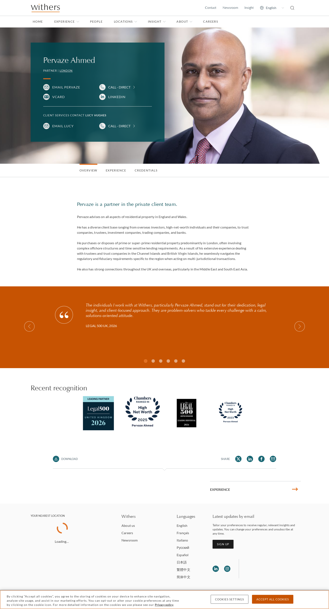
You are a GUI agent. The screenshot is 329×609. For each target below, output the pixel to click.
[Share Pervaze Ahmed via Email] (273, 459)
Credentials (146, 170)
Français (183, 533)
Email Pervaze (66, 87)
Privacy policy (164, 604)
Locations (125, 21)
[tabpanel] (98, 413)
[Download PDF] (65, 459)
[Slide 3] (168, 361)
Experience (66, 21)
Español (182, 555)
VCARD (58, 97)
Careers (210, 21)
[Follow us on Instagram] (227, 569)
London (66, 70)
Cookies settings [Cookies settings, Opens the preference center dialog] (229, 599)
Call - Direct (119, 87)
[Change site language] (272, 7)
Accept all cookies (272, 599)
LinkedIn (116, 97)
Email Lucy (63, 126)
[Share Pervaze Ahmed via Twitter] (238, 459)
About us (128, 525)
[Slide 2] (160, 361)
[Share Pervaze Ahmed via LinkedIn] (250, 459)
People (96, 21)
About (184, 21)
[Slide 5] (183, 361)
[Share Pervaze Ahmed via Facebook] (261, 459)
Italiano (182, 540)
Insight (249, 8)
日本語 (182, 562)
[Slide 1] (145, 361)
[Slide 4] (176, 361)
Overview (88, 170)
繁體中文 (183, 569)
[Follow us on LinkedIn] (216, 569)
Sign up (223, 544)
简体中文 (183, 577)
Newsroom (230, 8)
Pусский (183, 547)
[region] (164, 599)
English (182, 525)
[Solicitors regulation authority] (263, 568)
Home (38, 21)
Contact (210, 8)
